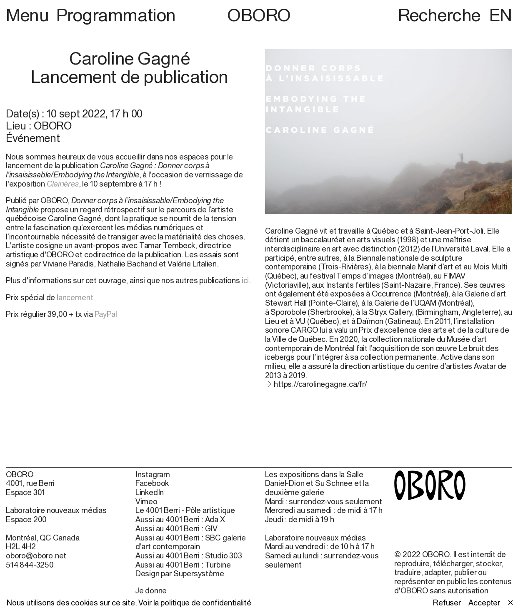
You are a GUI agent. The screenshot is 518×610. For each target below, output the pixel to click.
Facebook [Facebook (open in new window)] (152, 483)
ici (245, 280)
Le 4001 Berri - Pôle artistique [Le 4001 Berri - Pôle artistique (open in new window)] (185, 510)
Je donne (151, 590)
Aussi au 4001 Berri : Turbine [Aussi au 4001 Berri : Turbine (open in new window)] (183, 564)
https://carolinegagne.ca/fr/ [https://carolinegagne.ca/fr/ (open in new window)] (320, 383)
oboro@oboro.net (36, 555)
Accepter (484, 602)
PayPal (106, 314)
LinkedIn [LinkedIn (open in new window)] (149, 492)
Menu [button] (29, 15)
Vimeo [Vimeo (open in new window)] (146, 501)
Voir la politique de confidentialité (194, 602)
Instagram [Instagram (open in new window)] (152, 474)
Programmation (116, 15)
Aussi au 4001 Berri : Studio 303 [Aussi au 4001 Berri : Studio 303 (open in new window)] (188, 555)
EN (500, 15)
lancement (75, 297)
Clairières (63, 183)
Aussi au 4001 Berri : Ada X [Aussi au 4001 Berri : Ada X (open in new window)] (180, 519)
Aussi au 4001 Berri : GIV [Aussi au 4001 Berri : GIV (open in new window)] (176, 528)
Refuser (447, 602)
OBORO (259, 15)
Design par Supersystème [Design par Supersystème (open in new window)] (179, 573)
